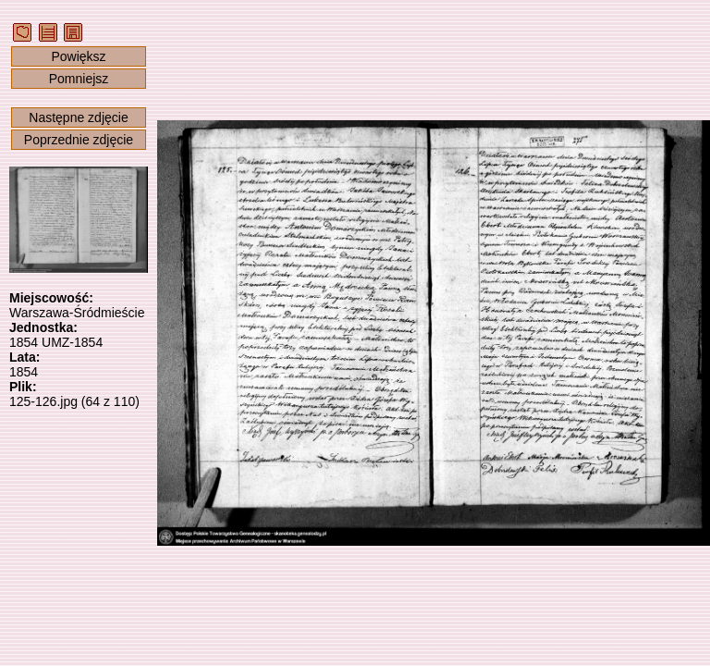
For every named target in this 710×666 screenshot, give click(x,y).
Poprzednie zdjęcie (78, 139)
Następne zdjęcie (78, 117)
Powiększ (78, 56)
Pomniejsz (79, 78)
